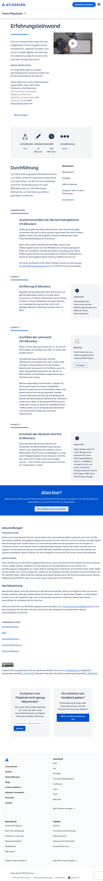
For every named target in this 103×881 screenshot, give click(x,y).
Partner (56, 826)
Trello (55, 794)
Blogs (7, 782)
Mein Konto (10, 852)
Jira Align (57, 773)
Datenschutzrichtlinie (21, 878)
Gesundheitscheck (20, 103)
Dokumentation (59, 836)
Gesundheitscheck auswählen (51, 509)
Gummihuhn (68, 199)
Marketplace (10, 846)
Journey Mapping (10, 651)
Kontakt (8, 803)
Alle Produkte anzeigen (64, 808)
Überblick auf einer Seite (22, 97)
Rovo (55, 763)
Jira (54, 768)
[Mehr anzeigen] (30, 115)
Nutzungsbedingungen (43, 878)
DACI (4, 632)
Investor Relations (13, 787)
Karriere (8, 772)
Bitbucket (57, 799)
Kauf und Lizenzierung (14, 831)
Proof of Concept (19, 100)
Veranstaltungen (12, 777)
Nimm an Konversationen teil (73, 718)
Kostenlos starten (84, 4)
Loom (55, 789)
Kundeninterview (10, 626)
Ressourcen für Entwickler (64, 841)
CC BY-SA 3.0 (27, 673)
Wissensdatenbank (13, 841)
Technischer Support (13, 826)
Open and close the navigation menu (25, 13)
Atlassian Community (14, 836)
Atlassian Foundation (14, 792)
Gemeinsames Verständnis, (24, 91)
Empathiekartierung (12, 644)
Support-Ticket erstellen (16, 861)
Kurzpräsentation (10, 638)
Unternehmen (11, 766)
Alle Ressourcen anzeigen (64, 861)
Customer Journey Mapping (75, 606)
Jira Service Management (63, 779)
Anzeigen (80, 365)
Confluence (65, 250)
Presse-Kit (9, 798)
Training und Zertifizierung (64, 831)
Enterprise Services (61, 846)
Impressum (60, 878)
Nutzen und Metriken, (21, 94)
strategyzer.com (73, 670)
